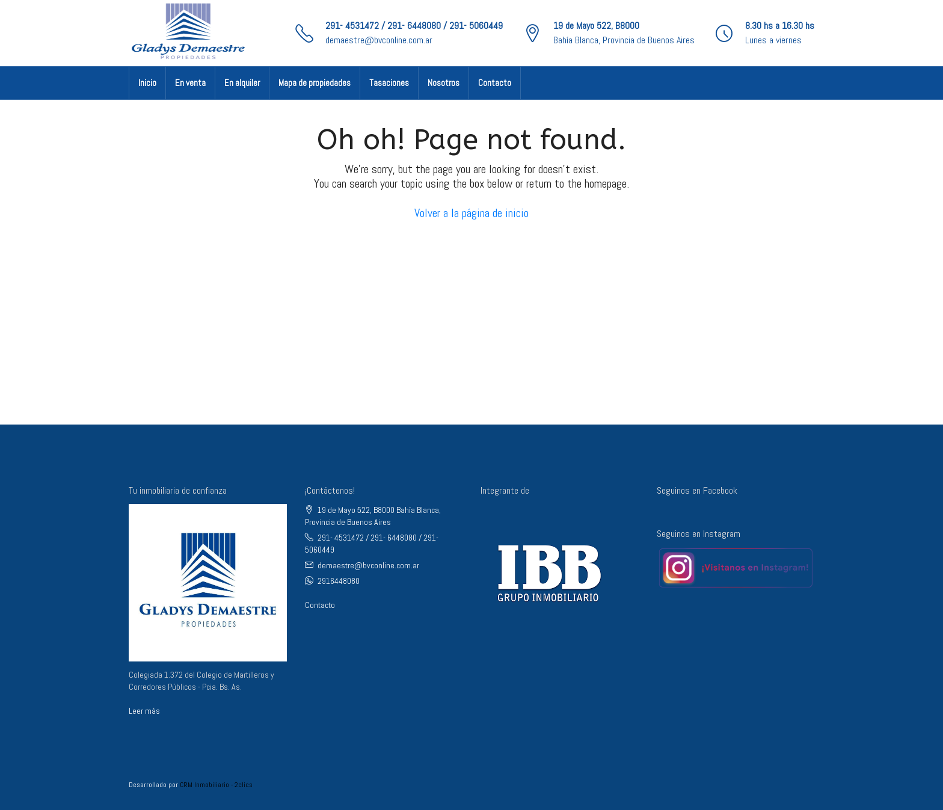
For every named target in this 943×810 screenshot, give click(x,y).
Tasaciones (389, 82)
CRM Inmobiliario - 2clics (216, 785)
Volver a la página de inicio (471, 213)
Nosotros (443, 82)
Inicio (147, 82)
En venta (190, 82)
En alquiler (242, 82)
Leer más (144, 710)
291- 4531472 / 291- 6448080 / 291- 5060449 (414, 25)
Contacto (494, 82)
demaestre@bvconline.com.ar (378, 40)
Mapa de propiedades (314, 82)
